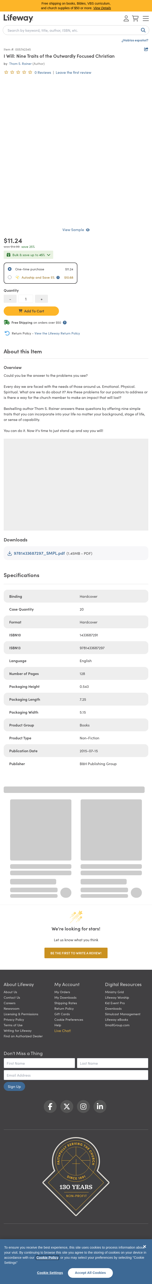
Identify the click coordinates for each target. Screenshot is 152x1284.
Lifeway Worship (117, 997)
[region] (76, 1261)
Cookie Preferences (68, 1019)
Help (57, 1025)
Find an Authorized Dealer (23, 1036)
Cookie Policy (47, 1257)
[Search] (142, 30)
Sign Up (14, 1086)
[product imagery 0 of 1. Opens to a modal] (76, 151)
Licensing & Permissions (21, 1014)
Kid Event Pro (115, 1003)
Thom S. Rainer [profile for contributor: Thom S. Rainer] (20, 63)
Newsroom (11, 1008)
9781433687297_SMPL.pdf (36, 553)
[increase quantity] (41, 299)
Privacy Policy (14, 1019)
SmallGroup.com (117, 1025)
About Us (10, 991)
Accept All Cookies (90, 1273)
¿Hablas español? (135, 40)
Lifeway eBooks (116, 1019)
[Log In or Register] (126, 18)
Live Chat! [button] (62, 1030)
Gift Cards (62, 1014)
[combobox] (76, 30)
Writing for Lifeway (18, 1030)
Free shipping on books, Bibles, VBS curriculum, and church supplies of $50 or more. (76, 6)
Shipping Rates (65, 1003)
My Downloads (65, 997)
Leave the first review (73, 72)
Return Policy (64, 1008)
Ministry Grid (114, 991)
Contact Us (12, 997)
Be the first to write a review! (76, 953)
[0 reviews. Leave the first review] (27, 72)
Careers (9, 1003)
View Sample (76, 229)
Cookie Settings (50, 1273)
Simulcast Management (122, 1014)
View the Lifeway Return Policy (57, 333)
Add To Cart (31, 310)
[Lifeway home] (18, 18)
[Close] (145, 1246)
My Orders (62, 991)
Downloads (113, 1008)
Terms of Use (13, 1025)
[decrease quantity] (10, 299)
